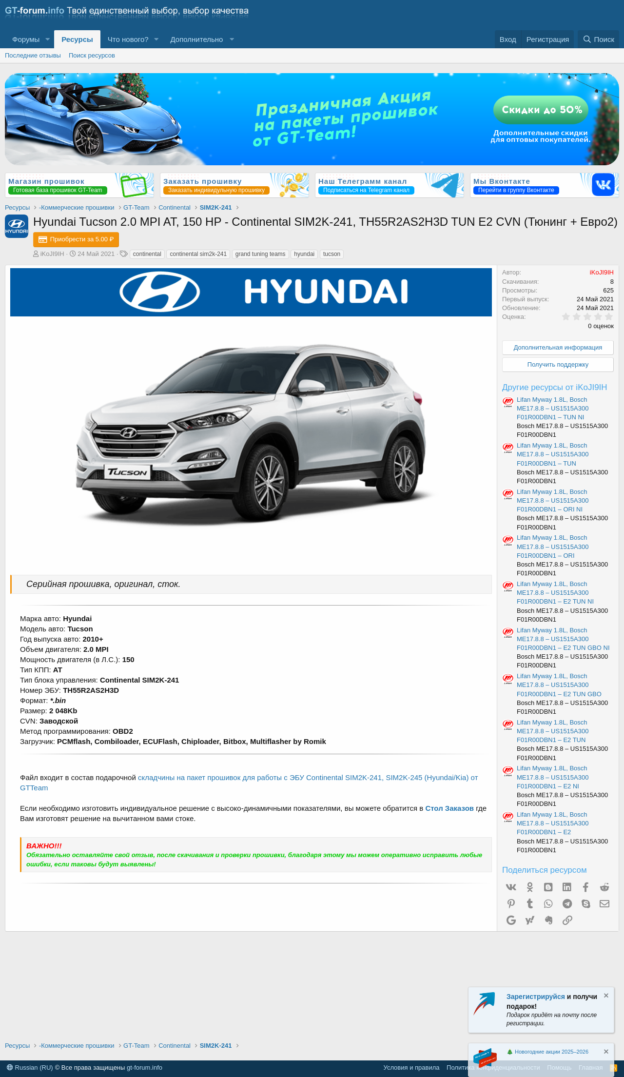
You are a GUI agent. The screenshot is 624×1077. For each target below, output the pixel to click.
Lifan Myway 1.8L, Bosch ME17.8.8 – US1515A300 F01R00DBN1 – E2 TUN (552, 731)
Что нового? (128, 39)
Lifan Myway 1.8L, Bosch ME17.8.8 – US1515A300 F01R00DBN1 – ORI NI (552, 500)
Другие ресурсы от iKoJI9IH (554, 387)
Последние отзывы (33, 55)
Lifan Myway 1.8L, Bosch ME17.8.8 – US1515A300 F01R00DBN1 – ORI (552, 546)
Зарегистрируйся (536, 996)
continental (147, 254)
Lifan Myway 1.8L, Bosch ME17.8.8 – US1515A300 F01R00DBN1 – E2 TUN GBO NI (563, 639)
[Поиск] (598, 39)
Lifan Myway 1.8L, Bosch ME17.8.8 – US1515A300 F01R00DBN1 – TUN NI (552, 408)
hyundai (304, 254)
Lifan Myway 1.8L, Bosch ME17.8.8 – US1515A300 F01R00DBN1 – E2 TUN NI (555, 592)
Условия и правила (412, 1067)
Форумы (25, 39)
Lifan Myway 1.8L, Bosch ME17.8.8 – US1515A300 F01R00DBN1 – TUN (552, 454)
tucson (331, 254)
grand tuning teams (260, 254)
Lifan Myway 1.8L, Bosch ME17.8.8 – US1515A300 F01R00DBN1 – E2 (552, 823)
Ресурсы (77, 39)
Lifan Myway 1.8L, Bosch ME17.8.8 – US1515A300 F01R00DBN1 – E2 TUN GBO (559, 684)
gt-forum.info (144, 1067)
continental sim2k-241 (198, 254)
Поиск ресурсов (92, 55)
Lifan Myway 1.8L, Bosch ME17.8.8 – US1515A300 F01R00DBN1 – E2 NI (552, 776)
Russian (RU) (30, 1067)
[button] (47, 39)
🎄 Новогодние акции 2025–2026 (547, 1052)
